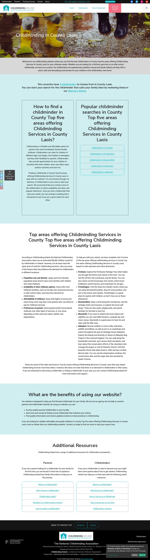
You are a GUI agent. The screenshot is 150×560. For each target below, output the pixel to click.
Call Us (93, 526)
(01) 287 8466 (70, 2)
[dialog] (127, 551)
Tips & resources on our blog (102, 503)
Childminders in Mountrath (102, 166)
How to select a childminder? (48, 509)
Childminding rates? (47, 496)
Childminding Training (102, 509)
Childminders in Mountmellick (102, 160)
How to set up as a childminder (102, 496)
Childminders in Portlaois (102, 148)
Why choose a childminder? (47, 490)
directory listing (77, 91)
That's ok (142, 555)
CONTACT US (83, 2)
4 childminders (68, 84)
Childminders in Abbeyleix (102, 172)
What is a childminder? (47, 484)
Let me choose (112, 555)
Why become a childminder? (102, 490)
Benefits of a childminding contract (47, 503)
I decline (134, 555)
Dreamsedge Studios (87, 559)
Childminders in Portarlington (102, 154)
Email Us (80, 525)
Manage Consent (110, 1)
